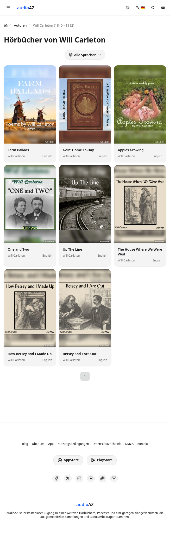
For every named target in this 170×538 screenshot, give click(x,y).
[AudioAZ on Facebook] (56, 478)
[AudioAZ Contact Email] (114, 478)
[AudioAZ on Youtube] (91, 478)
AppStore (68, 460)
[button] (8, 7)
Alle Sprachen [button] (85, 55)
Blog (25, 444)
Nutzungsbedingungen (73, 444)
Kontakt (143, 444)
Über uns (38, 444)
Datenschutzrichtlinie (107, 444)
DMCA (129, 444)
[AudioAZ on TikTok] (102, 478)
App (51, 444)
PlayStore (102, 460)
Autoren (20, 25)
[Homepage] (26, 7)
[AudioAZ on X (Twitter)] (68, 478)
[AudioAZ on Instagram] (79, 478)
